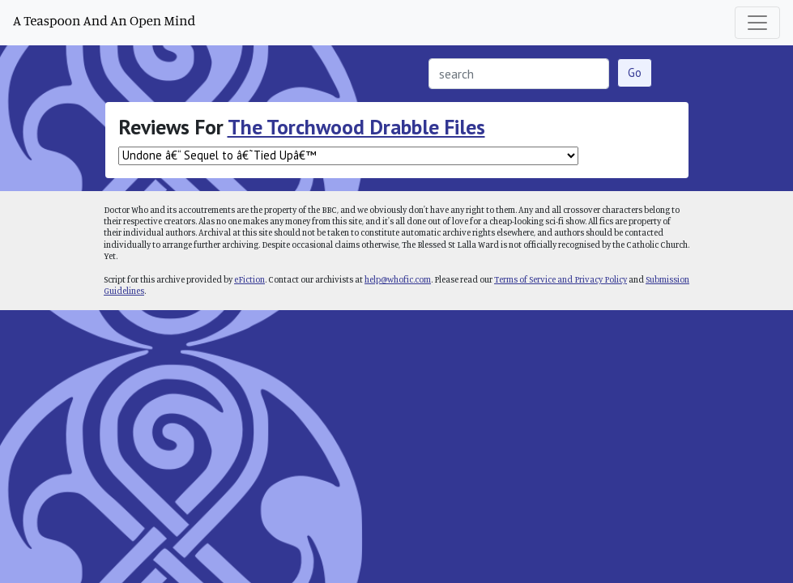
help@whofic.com (398, 279)
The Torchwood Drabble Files (356, 126)
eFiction (249, 279)
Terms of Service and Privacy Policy (560, 279)
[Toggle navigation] (757, 22)
